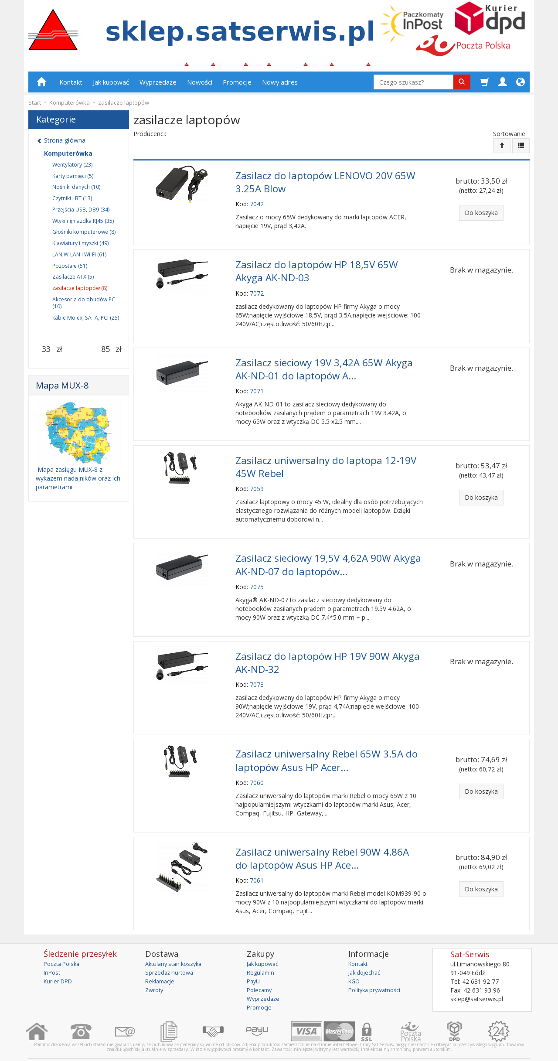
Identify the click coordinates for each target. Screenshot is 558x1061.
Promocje (237, 86)
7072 (257, 291)
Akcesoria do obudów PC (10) (83, 307)
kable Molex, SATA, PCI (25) (85, 321)
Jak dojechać (366, 952)
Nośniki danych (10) (76, 190)
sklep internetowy (499, 1047)
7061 (257, 860)
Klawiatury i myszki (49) (80, 247)
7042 (257, 205)
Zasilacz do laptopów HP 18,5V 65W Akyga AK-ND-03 (316, 270)
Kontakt (70, 86)
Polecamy (261, 970)
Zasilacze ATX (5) (73, 280)
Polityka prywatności (377, 970)
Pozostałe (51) (69, 269)
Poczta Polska (64, 944)
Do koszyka (481, 216)
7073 (257, 671)
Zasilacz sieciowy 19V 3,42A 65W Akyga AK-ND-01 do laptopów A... (324, 365)
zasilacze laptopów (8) (79, 292)
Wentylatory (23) (72, 168)
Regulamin (261, 952)
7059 (257, 481)
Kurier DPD (59, 961)
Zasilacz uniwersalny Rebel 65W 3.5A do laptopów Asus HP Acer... (326, 745)
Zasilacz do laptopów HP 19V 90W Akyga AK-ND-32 (327, 650)
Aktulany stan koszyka (176, 944)
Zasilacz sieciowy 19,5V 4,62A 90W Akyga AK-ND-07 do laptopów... (328, 555)
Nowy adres (280, 86)
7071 (257, 386)
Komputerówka (68, 157)
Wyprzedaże (158, 86)
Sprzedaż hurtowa (170, 952)
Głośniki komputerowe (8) (84, 235)
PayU (254, 961)
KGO (354, 961)
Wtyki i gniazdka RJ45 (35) (83, 224)
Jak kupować (111, 86)
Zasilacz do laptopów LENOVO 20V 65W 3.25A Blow (325, 184)
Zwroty (155, 970)
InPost (53, 952)
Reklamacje (161, 961)
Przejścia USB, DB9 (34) (80, 213)
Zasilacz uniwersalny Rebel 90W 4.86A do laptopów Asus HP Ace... (322, 840)
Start (34, 106)
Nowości (199, 86)
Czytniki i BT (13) (72, 202)
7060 (257, 765)
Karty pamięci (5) (72, 179)
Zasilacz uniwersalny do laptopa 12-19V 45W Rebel (325, 460)
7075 (257, 576)
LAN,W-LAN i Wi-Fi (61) (79, 258)
